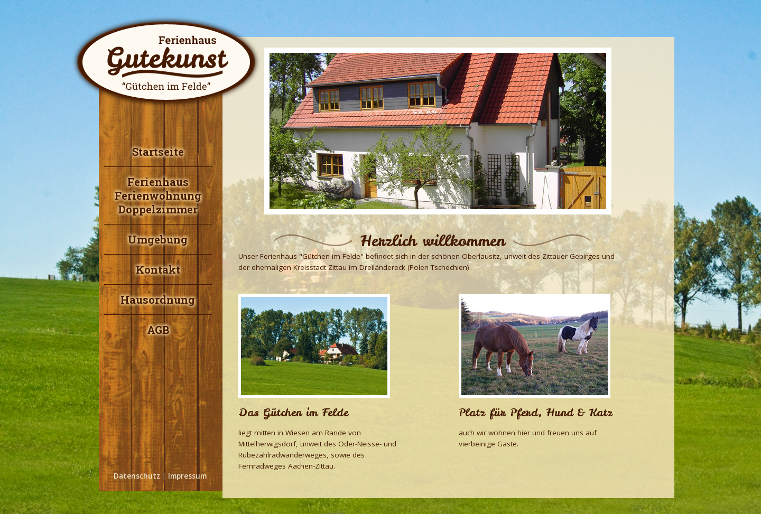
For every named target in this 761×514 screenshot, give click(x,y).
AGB (158, 330)
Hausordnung (157, 299)
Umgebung (158, 239)
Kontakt (158, 269)
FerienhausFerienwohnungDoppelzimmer (158, 195)
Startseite (158, 151)
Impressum (187, 476)
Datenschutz (137, 476)
